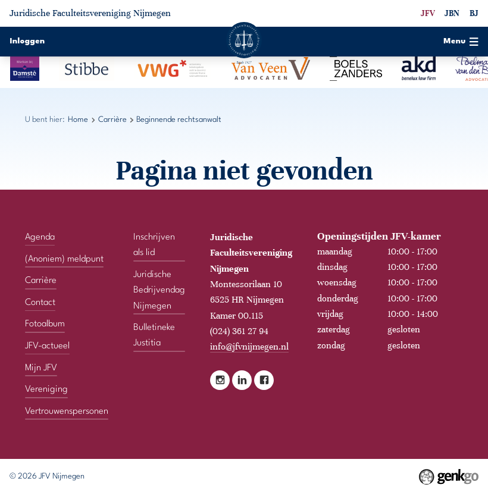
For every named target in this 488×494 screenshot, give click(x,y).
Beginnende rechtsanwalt (178, 120)
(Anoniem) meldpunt (64, 258)
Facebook (264, 380)
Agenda (40, 237)
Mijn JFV (41, 367)
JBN (452, 13)
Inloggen (27, 41)
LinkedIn (242, 380)
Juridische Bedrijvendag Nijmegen (159, 290)
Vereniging (46, 389)
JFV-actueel (47, 346)
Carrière (112, 120)
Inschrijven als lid (154, 244)
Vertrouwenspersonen (66, 411)
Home (78, 120)
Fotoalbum (45, 324)
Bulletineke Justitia (154, 335)
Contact (40, 302)
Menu (460, 41)
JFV (428, 13)
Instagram (220, 380)
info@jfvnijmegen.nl (249, 346)
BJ (474, 13)
